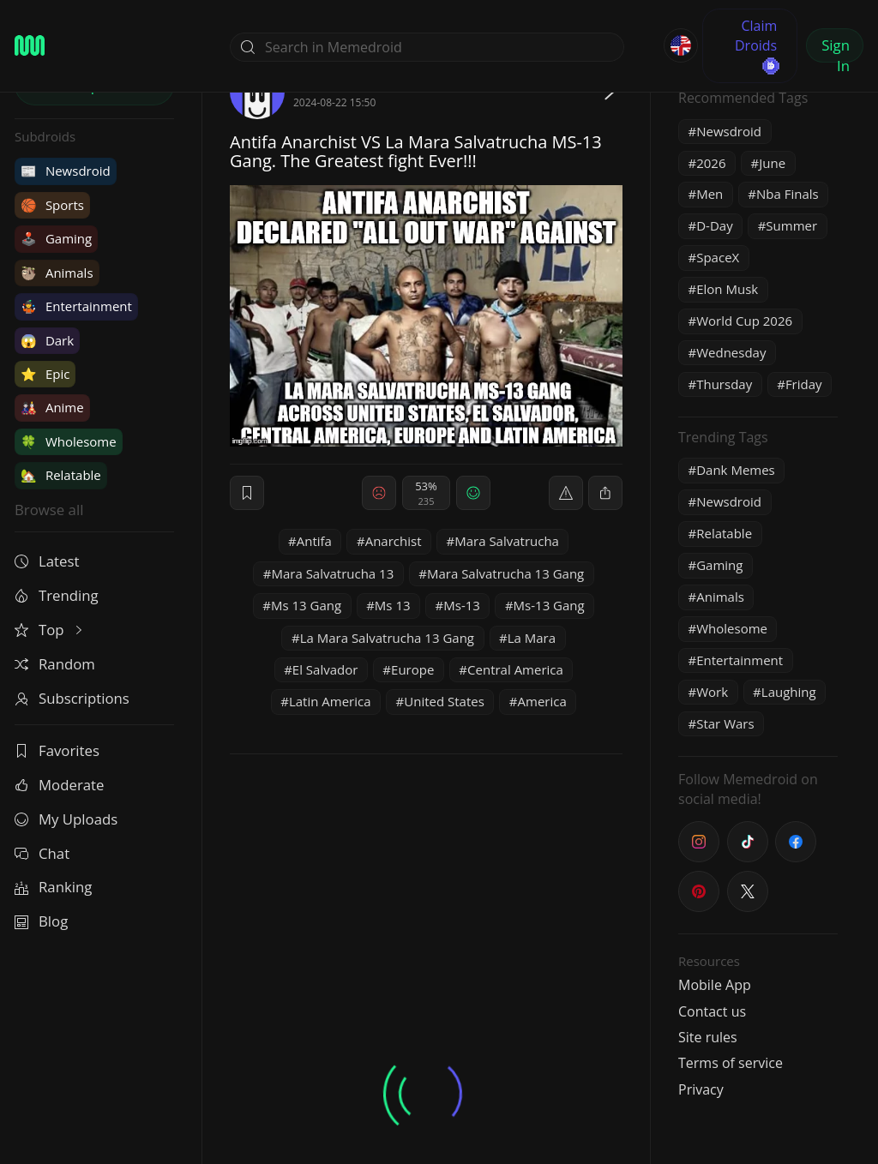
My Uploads (66, 819)
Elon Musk (727, 288)
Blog (41, 921)
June (772, 162)
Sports (52, 204)
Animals (57, 272)
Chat (42, 853)
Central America (515, 669)
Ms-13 (461, 605)
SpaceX (717, 257)
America (542, 701)
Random (55, 664)
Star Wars (725, 723)
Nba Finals (787, 193)
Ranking (53, 887)
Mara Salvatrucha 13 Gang (505, 573)
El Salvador (325, 669)
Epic (45, 373)
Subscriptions (72, 698)
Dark (47, 340)
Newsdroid (66, 170)
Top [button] (50, 629)
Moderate (59, 785)
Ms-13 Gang (549, 605)
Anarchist (393, 540)
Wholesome (69, 441)
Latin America (330, 701)
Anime (52, 407)
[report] (566, 493)
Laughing (788, 691)
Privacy (701, 1089)
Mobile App (714, 984)
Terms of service (730, 1062)
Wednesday (731, 352)
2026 (710, 162)
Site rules (707, 1037)
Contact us (712, 1011)
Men (709, 193)
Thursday (724, 384)
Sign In (835, 49)
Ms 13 (393, 605)
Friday (803, 384)
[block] (605, 493)
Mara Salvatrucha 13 (332, 573)
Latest (47, 561)
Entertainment (76, 306)
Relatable (61, 474)
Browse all (49, 509)
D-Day (714, 225)
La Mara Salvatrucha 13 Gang (387, 637)
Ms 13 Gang (306, 605)
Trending (57, 595)
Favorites (57, 750)
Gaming (56, 238)
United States (444, 701)
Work (712, 691)
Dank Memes (735, 469)
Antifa (314, 540)
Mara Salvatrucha (506, 540)
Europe (412, 669)
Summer (791, 225)
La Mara (532, 637)
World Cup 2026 (744, 320)
